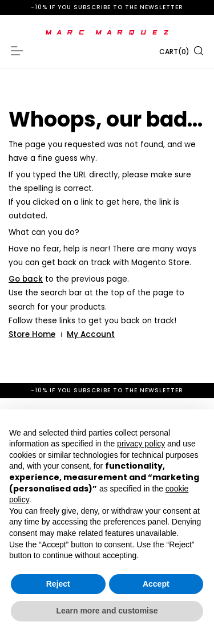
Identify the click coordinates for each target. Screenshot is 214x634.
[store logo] (107, 32)
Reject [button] (58, 583)
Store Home (32, 334)
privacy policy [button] (141, 443)
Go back (26, 279)
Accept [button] (156, 583)
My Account (91, 334)
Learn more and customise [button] (107, 610)
